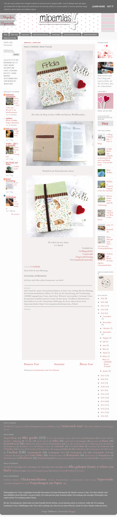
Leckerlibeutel (77, 444)
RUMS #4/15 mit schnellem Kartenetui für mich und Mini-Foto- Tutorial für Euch (105, 157)
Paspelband (92, 446)
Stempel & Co (18, 483)
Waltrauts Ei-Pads (10, 38)
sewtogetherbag (104, 458)
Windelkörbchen (10, 458)
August (106, 338)
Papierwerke (105, 479)
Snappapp (56, 449)
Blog (5, 34)
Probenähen (8, 449)
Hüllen (55, 441)
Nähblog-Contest (54, 426)
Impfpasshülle (69, 441)
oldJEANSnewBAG (90, 34)
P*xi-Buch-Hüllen (76, 446)
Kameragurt (81, 441)
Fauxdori (78, 438)
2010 (103, 416)
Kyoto (68, 444)
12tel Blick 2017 (20, 467)
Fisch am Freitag (33, 471)
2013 (103, 405)
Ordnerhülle (59, 446)
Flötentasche (90, 438)
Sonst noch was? (72, 426)
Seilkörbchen (45, 449)
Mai (104, 349)
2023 (103, 309)
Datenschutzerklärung (40, 34)
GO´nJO (28, 441)
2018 (103, 386)
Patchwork (104, 446)
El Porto (50, 438)
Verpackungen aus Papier (46, 483)
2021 (103, 375)
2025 (103, 302)
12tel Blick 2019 (34, 467)
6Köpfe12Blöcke (10, 438)
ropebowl (91, 458)
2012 (103, 408)
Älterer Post (86, 364)
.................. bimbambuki (11, 196)
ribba (64, 483)
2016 (103, 394)
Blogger (72, 511)
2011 (103, 412)
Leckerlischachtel (76, 480)
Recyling (21, 449)
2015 (103, 397)
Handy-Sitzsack (42, 441)
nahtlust (9, 118)
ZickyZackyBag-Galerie (72, 34)
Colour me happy (19, 470)
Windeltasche (25, 458)
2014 (103, 401)
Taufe (27, 483)
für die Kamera (79, 458)
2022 (103, 313)
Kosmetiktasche (11, 443)
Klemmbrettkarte (62, 480)
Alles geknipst (77, 467)
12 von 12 (8, 426)
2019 (103, 383)
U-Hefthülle (35, 266)
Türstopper (20, 455)
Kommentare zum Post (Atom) (46, 370)
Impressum (25, 34)
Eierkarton (16, 480)
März (105, 356)
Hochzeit (51, 480)
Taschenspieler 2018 (100, 452)
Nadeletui (109, 444)
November (107, 322)
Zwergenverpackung (63, 458)
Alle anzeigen (15, 214)
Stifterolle (67, 449)
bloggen (110, 427)
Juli (104, 341)
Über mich (14, 34)
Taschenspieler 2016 (78, 452)
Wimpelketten (104, 455)
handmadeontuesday (84, 259)
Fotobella (103, 438)
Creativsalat (88, 254)
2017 (103, 390)
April (105, 352)
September (107, 332)
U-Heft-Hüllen (35, 455)
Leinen (87, 444)
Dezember (107, 316)
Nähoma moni (11, 129)
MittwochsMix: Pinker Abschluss (12, 121)
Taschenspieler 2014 (56, 452)
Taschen (12, 452)
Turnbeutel (8, 455)
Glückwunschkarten (33, 479)
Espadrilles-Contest (64, 438)
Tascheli (110, 449)
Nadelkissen (11, 446)
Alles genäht (30, 438)
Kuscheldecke (43, 444)
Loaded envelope (90, 480)
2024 (103, 306)
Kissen (105, 441)
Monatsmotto (43, 426)
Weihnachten (72, 455)
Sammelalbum (8, 483)
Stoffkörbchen (80, 449)
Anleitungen (56, 34)
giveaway (7, 429)
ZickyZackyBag (44, 458)
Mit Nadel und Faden (12, 163)
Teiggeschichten (16, 133)
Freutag (34, 426)
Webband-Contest (100, 426)
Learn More (98, 6)
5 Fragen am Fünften (22, 426)
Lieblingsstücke (86, 251)
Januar (105, 371)
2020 (103, 379)
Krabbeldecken (29, 444)
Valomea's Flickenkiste (10, 95)
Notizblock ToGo (26, 446)
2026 (103, 298)
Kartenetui (94, 441)
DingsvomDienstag (84, 256)
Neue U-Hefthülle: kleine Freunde (107, 363)
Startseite (59, 364)
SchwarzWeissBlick (67, 471)
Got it (110, 6)
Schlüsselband (32, 449)
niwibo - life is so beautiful (12, 144)
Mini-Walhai (109, 171)
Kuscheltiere (56, 444)
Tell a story (88, 426)
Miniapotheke (97, 444)
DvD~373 (16, 184)
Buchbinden (7, 480)
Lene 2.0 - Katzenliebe (109, 228)
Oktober (106, 328)
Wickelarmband (90, 456)
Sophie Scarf (16, 167)
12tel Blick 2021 (61, 467)
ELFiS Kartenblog (10, 180)
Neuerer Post (31, 364)
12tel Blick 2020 (47, 467)
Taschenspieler (34, 452)
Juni (105, 345)
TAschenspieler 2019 (96, 449)
